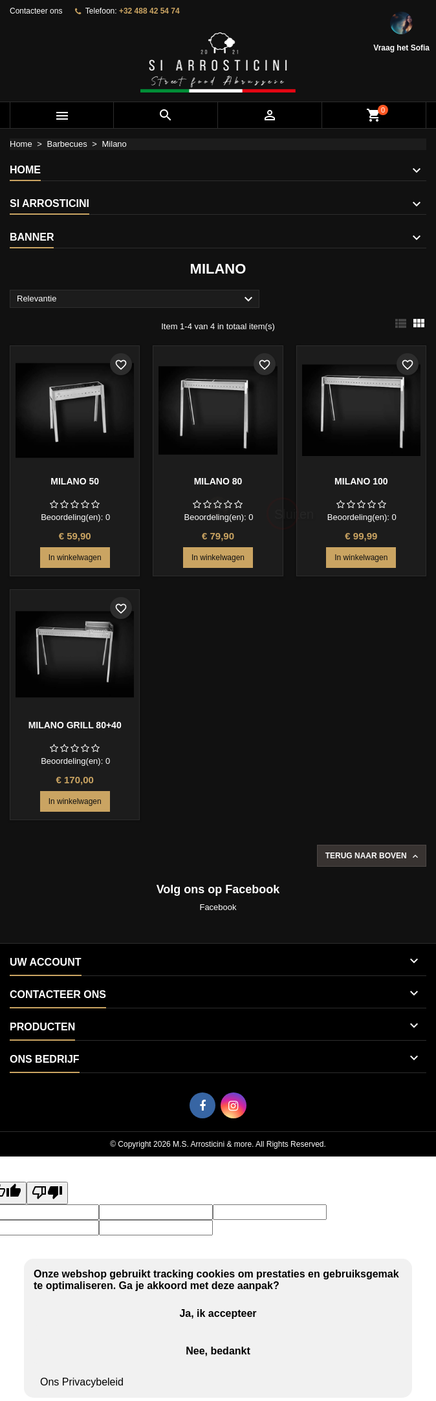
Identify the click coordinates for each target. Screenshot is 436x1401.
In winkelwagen (75, 557)
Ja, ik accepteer (217, 1313)
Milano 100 (360, 481)
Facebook (217, 907)
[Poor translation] (47, 1193)
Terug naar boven (372, 856)
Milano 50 (74, 481)
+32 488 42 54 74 (149, 11)
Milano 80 (218, 481)
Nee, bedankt (218, 1350)
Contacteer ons (36, 11)
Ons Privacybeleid (82, 1381)
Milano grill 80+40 (75, 725)
